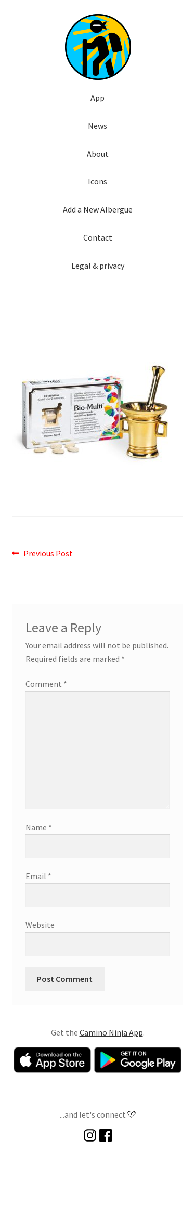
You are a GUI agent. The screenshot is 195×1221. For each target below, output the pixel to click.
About (98, 154)
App (97, 97)
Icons (97, 181)
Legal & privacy (97, 265)
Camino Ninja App (111, 1032)
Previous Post (48, 554)
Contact (97, 237)
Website (40, 925)
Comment (46, 684)
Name (38, 827)
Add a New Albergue (98, 209)
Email (38, 876)
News (97, 126)
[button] (97, 47)
